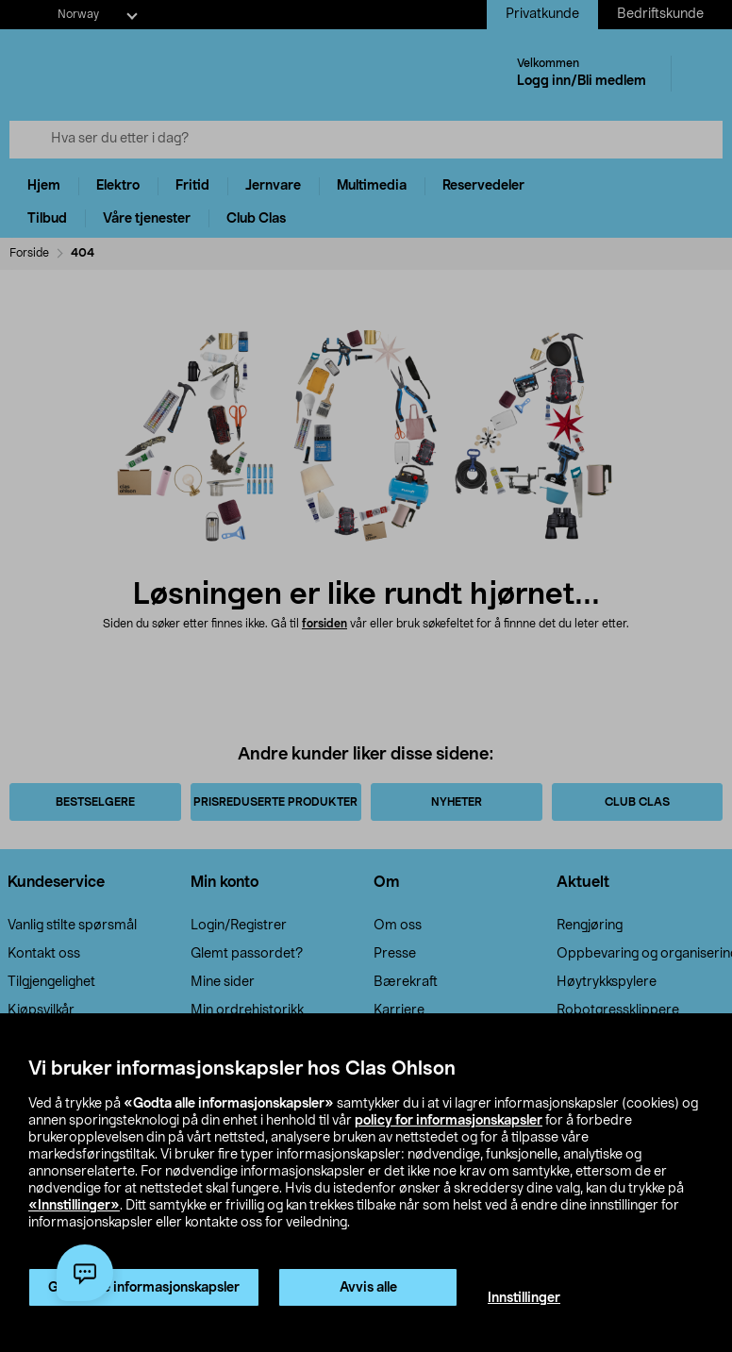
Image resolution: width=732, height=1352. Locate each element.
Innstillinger (524, 1298)
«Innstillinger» (74, 1205)
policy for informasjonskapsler (448, 1120)
